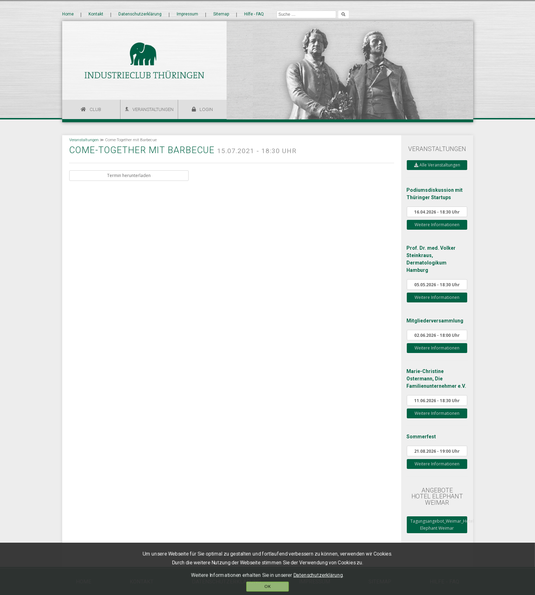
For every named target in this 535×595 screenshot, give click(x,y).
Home (68, 14)
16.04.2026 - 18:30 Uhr (437, 212)
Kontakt (96, 14)
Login (206, 109)
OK (267, 587)
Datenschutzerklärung (140, 14)
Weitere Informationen (437, 225)
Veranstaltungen (153, 109)
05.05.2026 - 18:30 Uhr (437, 284)
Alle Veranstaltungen (437, 165)
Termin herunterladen (129, 175)
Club (95, 109)
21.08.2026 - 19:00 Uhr (437, 451)
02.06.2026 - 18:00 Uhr (437, 335)
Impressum (187, 14)
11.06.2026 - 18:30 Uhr (437, 400)
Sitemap (221, 14)
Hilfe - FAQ (254, 14)
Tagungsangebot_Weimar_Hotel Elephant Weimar (438, 524)
